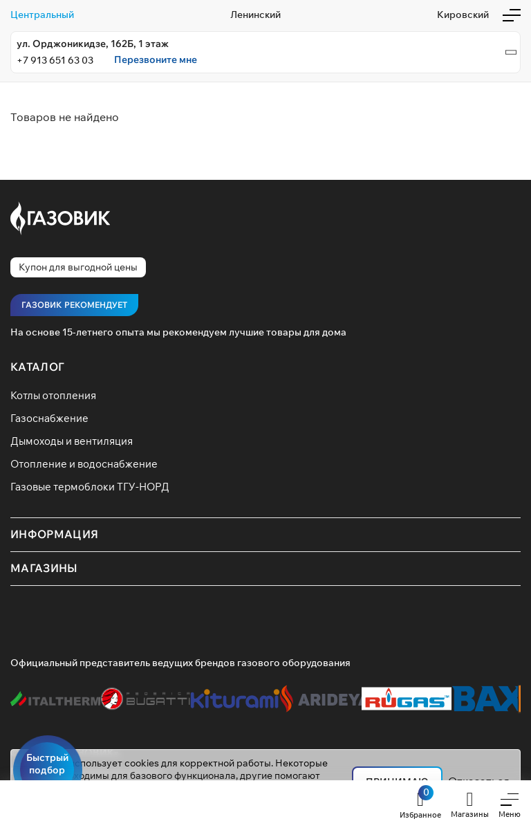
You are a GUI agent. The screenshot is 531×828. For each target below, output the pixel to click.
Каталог (37, 367)
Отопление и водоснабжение (84, 463)
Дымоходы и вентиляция (71, 441)
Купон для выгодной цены (78, 267)
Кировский (463, 14)
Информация (54, 534)
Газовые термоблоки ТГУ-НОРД (89, 486)
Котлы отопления (53, 395)
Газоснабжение (49, 418)
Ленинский (255, 14)
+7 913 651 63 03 (55, 60)
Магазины (44, 568)
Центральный (42, 14)
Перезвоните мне (155, 60)
